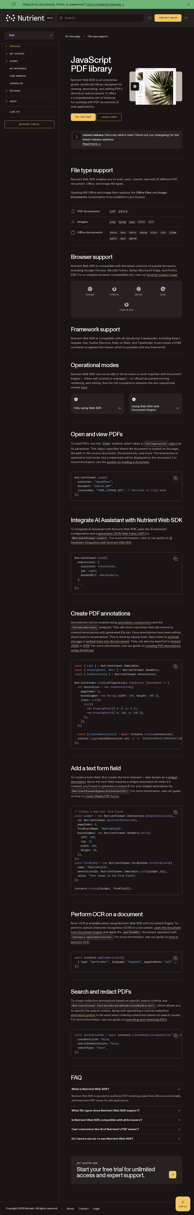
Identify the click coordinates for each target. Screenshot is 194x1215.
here (84, 387)
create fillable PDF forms (102, 796)
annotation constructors (135, 622)
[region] (126, 704)
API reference (18, 68)
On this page (75, 36)
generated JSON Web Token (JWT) (122, 534)
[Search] (100, 18)
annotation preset (83, 1015)
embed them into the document (107, 641)
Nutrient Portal (29, 124)
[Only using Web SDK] (97, 403)
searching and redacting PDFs (146, 1020)
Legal (96, 1208)
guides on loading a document (128, 462)
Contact (84, 1208)
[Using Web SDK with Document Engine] (155, 403)
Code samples (18, 76)
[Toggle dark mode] (149, 17)
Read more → (92, 144)
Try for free (83, 117)
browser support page (162, 275)
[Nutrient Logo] (30, 18)
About (70, 1208)
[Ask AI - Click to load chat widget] (183, 1203)
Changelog (16, 83)
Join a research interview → (105, 4)
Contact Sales (168, 18)
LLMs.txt (15, 112)
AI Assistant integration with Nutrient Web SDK (121, 540)
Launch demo (109, 117)
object (160, 444)
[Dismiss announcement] (188, 4)
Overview (15, 46)
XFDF (86, 646)
